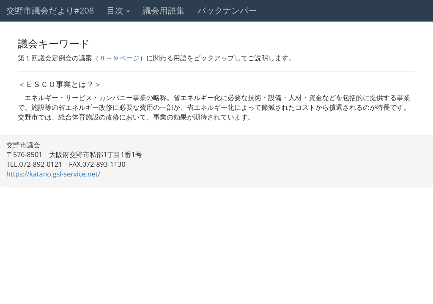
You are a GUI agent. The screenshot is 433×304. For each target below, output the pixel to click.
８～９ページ (119, 57)
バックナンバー (227, 10)
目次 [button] (118, 10)
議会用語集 (164, 10)
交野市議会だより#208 (50, 10)
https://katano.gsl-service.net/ (53, 174)
